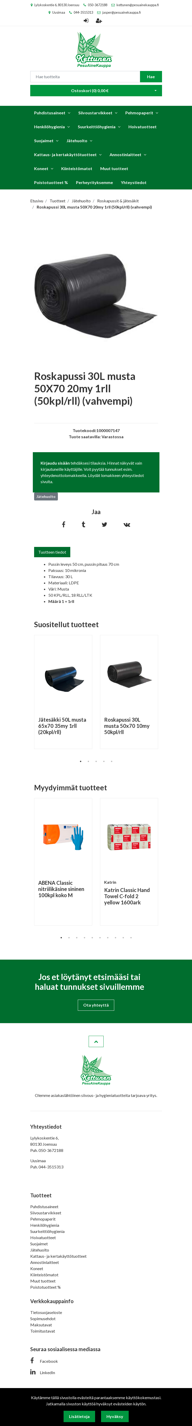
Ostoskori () (90, 90)
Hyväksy (114, 1416)
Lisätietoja (79, 1416)
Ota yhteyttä (96, 1004)
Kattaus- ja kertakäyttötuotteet (65, 154)
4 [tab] (103, 761)
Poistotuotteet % (51, 182)
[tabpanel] (63, 692)
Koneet (41, 168)
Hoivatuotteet (142, 126)
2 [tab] (88, 761)
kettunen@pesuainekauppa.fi (138, 5)
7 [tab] (107, 937)
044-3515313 (83, 12)
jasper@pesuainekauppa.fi (121, 12)
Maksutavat (41, 1324)
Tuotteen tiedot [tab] (52, 551)
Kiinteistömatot (76, 168)
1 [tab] (80, 761)
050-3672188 (97, 5)
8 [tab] (115, 937)
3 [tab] (96, 761)
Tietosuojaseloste (46, 1312)
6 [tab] (100, 937)
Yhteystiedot (134, 182)
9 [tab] (123, 937)
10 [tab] (131, 937)
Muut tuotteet (114, 168)
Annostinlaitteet (125, 154)
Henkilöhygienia (49, 126)
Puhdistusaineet (49, 112)
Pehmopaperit (139, 112)
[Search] (85, 76)
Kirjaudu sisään (55, 462)
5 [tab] (111, 761)
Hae (151, 76)
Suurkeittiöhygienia (97, 126)
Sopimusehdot (43, 1318)
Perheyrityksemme (94, 182)
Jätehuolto (76, 140)
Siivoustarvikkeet (95, 112)
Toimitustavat (42, 1330)
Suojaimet (43, 140)
